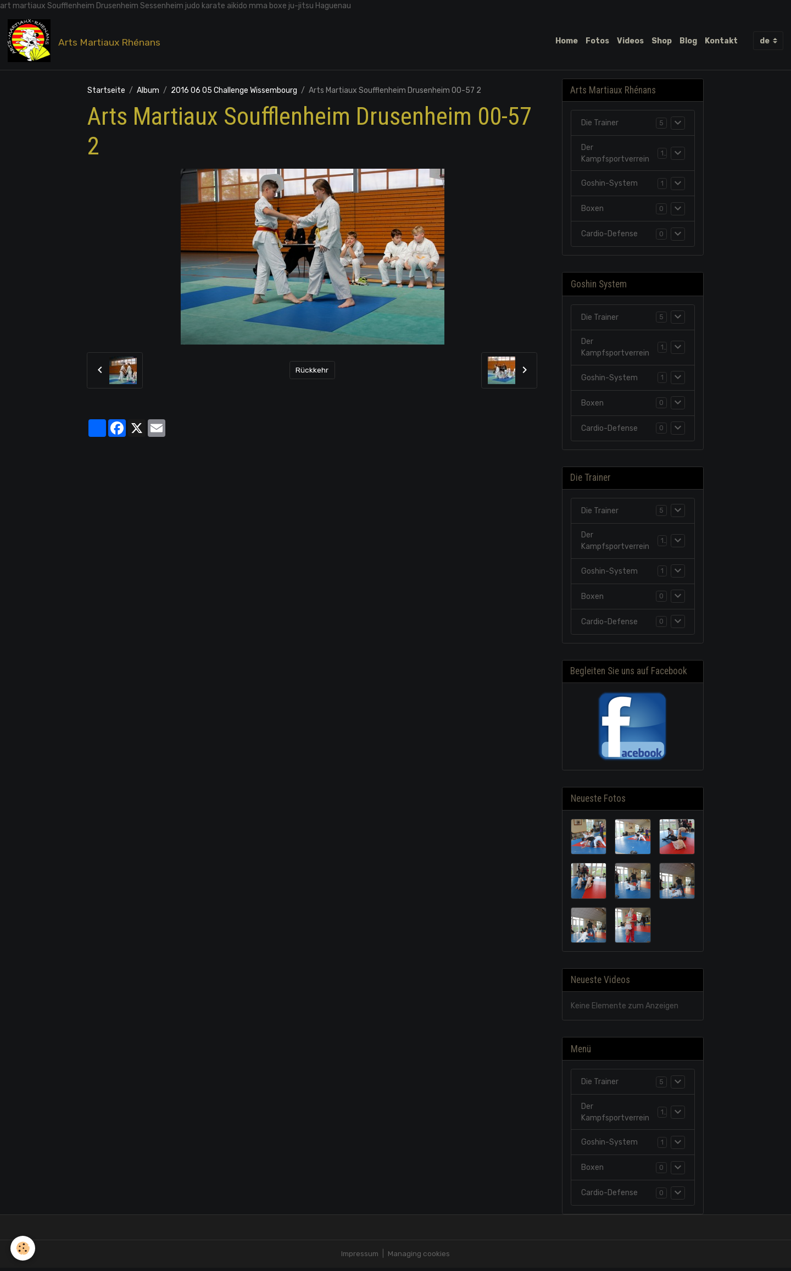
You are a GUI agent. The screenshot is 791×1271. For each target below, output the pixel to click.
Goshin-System (609, 185)
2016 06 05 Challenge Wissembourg (234, 91)
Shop (661, 41)
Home (566, 41)
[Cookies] (23, 1248)
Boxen (592, 210)
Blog (688, 41)
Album (148, 91)
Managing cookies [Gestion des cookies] (420, 1257)
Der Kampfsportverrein (615, 155)
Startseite (106, 91)
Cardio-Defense (609, 235)
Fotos (597, 41)
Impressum (360, 1257)
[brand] (86, 41)
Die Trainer (600, 124)
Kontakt (721, 41)
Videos (630, 41)
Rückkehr (312, 371)
